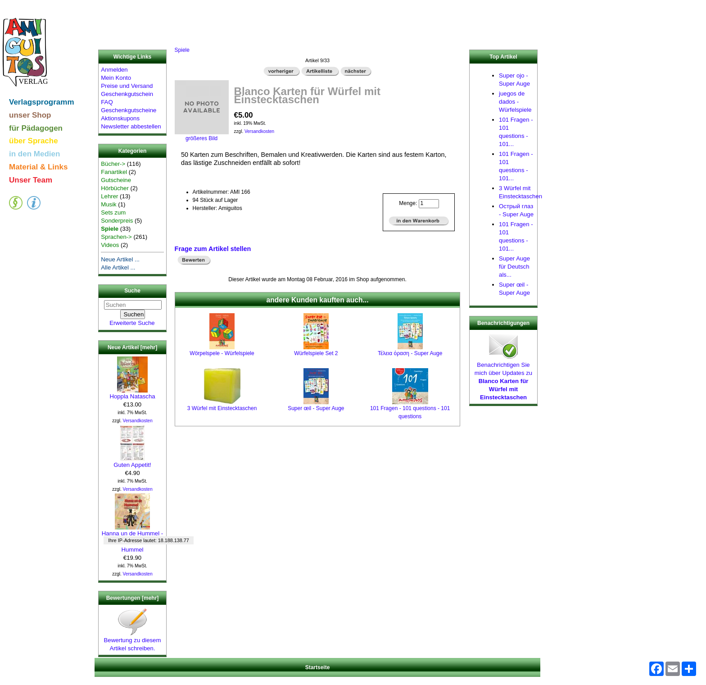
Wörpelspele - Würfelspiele (222, 353)
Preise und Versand (127, 85)
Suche (132, 291)
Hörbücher (115, 188)
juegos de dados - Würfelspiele (515, 101)
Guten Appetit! (132, 462)
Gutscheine (116, 180)
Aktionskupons (120, 118)
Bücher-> (113, 163)
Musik (108, 204)
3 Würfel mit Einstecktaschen (222, 408)
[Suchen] (133, 305)
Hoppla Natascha (132, 393)
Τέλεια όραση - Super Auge (410, 353)
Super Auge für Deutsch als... (514, 266)
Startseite (317, 667)
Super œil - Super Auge (316, 408)
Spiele (182, 50)
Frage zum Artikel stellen (213, 248)
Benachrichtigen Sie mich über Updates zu (503, 378)
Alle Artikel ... (118, 267)
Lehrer (109, 196)
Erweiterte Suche (131, 323)
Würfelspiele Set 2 (316, 353)
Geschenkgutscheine (128, 110)
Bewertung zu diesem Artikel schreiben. (132, 641)
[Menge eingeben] (429, 203)
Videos (110, 245)
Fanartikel (114, 172)
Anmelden (114, 69)
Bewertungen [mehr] (132, 598)
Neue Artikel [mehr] (132, 347)
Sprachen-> (116, 236)
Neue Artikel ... (120, 259)
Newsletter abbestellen (131, 126)
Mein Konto (116, 77)
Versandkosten (138, 420)
